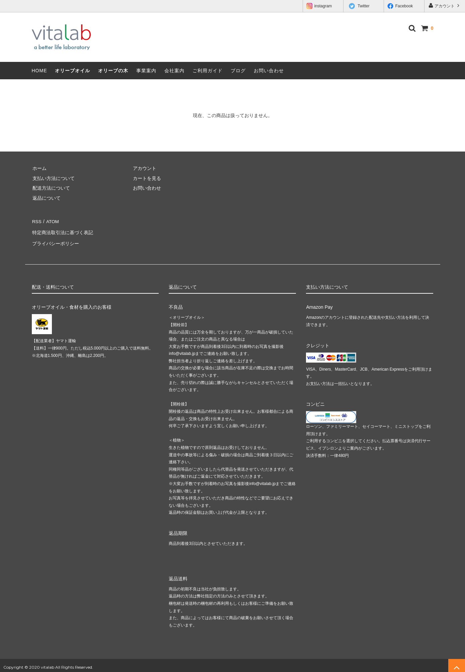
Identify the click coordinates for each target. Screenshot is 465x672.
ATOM (51, 221)
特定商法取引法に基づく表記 (62, 230)
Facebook (400, 6)
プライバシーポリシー (55, 240)
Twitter (359, 6)
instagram (319, 6)
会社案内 (174, 70)
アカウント (444, 5)
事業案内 (146, 70)
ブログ (238, 70)
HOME (39, 70)
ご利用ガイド (207, 70)
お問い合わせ (269, 70)
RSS (37, 221)
